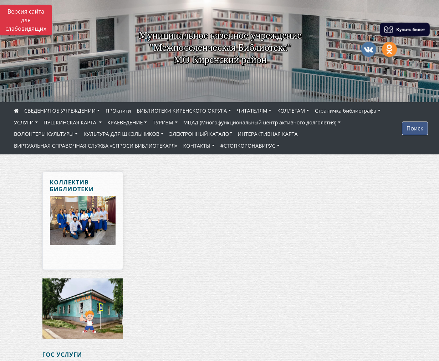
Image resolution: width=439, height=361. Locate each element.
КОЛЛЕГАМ (291, 110)
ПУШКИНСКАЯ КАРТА (71, 122)
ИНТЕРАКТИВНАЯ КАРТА (267, 133)
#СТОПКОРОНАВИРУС (247, 145)
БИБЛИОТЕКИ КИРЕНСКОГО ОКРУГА (182, 110)
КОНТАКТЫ (196, 145)
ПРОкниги (118, 110)
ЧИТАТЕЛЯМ (252, 110)
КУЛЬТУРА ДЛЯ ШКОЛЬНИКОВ (121, 133)
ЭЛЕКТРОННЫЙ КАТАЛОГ (200, 133)
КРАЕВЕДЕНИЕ (125, 122)
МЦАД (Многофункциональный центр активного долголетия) (260, 122)
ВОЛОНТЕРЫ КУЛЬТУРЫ (44, 133)
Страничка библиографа (345, 110)
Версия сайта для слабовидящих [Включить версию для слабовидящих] (25, 20)
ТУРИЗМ (163, 122)
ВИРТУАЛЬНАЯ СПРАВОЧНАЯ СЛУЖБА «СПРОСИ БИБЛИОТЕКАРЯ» (95, 145)
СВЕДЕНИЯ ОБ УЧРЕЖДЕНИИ (60, 110)
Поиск (415, 128)
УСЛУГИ (24, 122)
